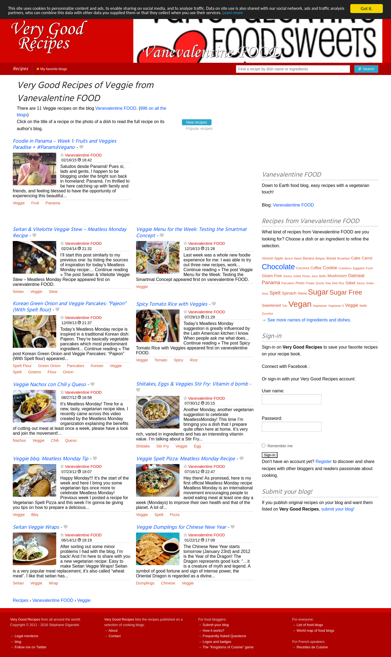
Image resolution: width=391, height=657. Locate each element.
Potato (310, 283)
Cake (356, 258)
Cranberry (345, 268)
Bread (331, 258)
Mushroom (337, 275)
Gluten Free (272, 276)
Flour (52, 372)
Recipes (20, 69)
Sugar (318, 292)
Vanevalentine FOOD (115, 108)
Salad (350, 283)
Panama (53, 203)
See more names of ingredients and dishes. (309, 320)
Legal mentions (26, 636)
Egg (197, 446)
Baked (298, 258)
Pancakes (75, 366)
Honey (306, 276)
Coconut (302, 268)
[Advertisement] (195, 183)
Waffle (363, 305)
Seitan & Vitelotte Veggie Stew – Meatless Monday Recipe (69, 233)
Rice (194, 360)
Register (324, 461)
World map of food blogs (315, 630)
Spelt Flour (22, 366)
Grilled (297, 276)
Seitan (18, 291)
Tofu (284, 305)
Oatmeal (356, 275)
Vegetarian (320, 305)
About (112, 630)
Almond (267, 258)
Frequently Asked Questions (224, 636)
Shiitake (143, 446)
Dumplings (145, 583)
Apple (278, 258)
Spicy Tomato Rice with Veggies (171, 304)
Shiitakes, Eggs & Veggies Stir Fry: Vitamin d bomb (192, 384)
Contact (115, 636)
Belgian (320, 258)
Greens (34, 372)
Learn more (260, 13)
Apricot (288, 258)
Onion (68, 372)
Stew (53, 291)
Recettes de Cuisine (312, 647)
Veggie (19, 203)
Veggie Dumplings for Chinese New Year (181, 527)
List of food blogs (310, 625)
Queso (71, 440)
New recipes (196, 122)
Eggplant (358, 268)
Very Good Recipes (25, 619)
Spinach (289, 293)
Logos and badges (217, 642)
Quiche (320, 283)
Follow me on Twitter (30, 647)
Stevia (302, 293)
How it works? (213, 630)
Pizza (174, 514)
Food (369, 268)
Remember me (280, 446)
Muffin (322, 276)
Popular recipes (199, 128)
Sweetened (271, 305)
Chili (55, 440)
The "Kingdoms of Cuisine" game (228, 647)
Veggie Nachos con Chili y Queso (49, 385)
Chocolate (278, 267)
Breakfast (343, 258)
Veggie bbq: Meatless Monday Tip (50, 459)
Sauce (361, 283)
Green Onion (49, 366)
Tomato (160, 360)
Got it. (366, 8)
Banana (308, 258)
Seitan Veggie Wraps (36, 527)
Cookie (330, 267)
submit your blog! (337, 509)
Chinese (168, 583)
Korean (97, 366)
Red (335, 283)
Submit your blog (216, 625)
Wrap (53, 583)
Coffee (315, 268)
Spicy (178, 360)
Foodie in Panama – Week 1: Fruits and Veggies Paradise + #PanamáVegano (64, 144)
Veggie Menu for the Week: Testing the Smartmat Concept (191, 233)
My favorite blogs (51, 69)
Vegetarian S (336, 305)
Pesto (300, 283)
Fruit (35, 203)
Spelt (17, 372)
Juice (314, 276)
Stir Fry (162, 446)
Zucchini (267, 313)
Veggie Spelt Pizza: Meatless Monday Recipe (185, 459)
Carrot (367, 258)
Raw (328, 283)
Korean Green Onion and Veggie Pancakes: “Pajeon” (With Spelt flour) (69, 307)
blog (18, 642)
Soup (265, 293)
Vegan (299, 303)
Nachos (19, 440)
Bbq (34, 514)
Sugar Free (345, 292)
